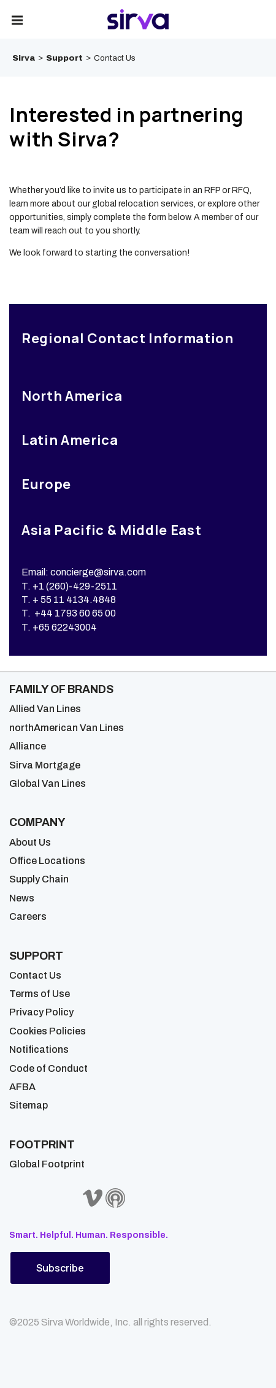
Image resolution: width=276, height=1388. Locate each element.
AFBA (22, 1087)
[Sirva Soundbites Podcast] (115, 1198)
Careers (28, 916)
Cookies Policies (47, 1031)
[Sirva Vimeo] (92, 1198)
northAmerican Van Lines (66, 727)
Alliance (27, 746)
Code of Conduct (48, 1068)
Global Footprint (47, 1164)
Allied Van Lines (45, 708)
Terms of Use (39, 993)
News (21, 898)
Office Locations (47, 860)
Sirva (23, 58)
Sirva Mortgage (44, 765)
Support (64, 58)
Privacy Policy (41, 1012)
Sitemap (28, 1105)
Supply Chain (39, 879)
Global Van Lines (47, 783)
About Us (30, 842)
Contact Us (35, 975)
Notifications (39, 1049)
